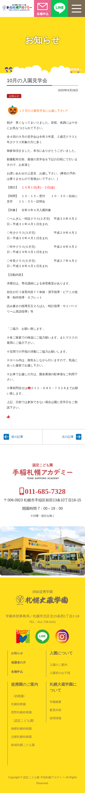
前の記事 (17, 436)
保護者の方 (18, 662)
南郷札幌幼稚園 (21, 728)
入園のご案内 (58, 664)
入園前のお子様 (60, 673)
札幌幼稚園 (18, 704)
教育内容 (55, 710)
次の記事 (68, 436)
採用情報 (55, 718)
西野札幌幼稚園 (21, 712)
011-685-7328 (45, 491)
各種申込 (17, 671)
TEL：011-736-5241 (42, 622)
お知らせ (14, 96)
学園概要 (55, 702)
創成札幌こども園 (23, 745)
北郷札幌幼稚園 (21, 736)
